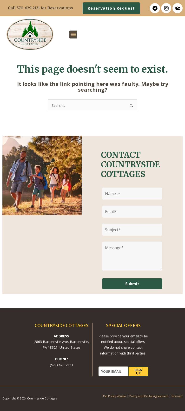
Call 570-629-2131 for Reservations (40, 8)
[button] (73, 34)
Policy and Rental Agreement (148, 396)
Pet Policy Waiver (114, 396)
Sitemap (177, 396)
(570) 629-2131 (61, 364)
